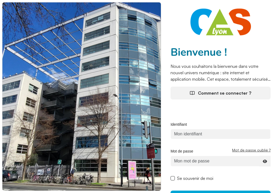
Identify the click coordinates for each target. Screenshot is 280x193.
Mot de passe (182, 151)
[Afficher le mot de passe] (265, 161)
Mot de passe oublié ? (251, 150)
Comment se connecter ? (220, 93)
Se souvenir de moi (195, 178)
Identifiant (179, 124)
